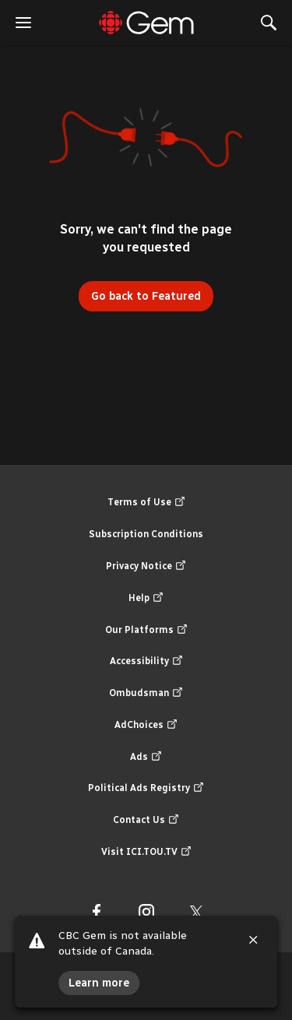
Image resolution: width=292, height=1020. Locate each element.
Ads (146, 757)
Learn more (99, 983)
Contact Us (146, 820)
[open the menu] (23, 22)
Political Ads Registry (146, 788)
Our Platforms (146, 630)
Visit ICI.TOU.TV (146, 852)
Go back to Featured (146, 296)
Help (146, 598)
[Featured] (146, 22)
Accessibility (146, 661)
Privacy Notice (146, 566)
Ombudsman (146, 693)
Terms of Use (146, 502)
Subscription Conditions (146, 534)
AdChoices (146, 725)
